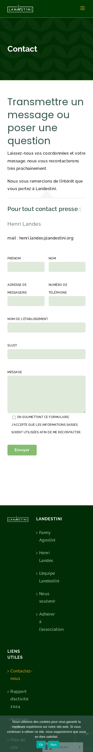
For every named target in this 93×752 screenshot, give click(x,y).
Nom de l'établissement (27, 319)
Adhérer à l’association (47, 622)
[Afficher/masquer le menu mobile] (83, 8)
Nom (52, 258)
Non (54, 745)
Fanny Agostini (47, 536)
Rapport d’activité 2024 (18, 699)
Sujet (12, 345)
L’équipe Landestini (47, 577)
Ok (41, 745)
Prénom (14, 258)
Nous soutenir (47, 597)
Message (14, 372)
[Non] (86, 733)
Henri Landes (46, 556)
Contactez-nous (18, 675)
